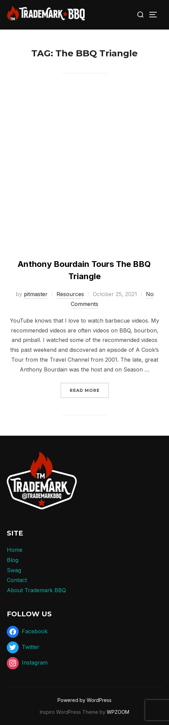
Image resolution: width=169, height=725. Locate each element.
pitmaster (36, 294)
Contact (17, 580)
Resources (70, 294)
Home (14, 549)
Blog (12, 560)
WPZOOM (118, 712)
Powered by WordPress (84, 700)
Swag (14, 570)
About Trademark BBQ (36, 590)
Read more (89, 389)
